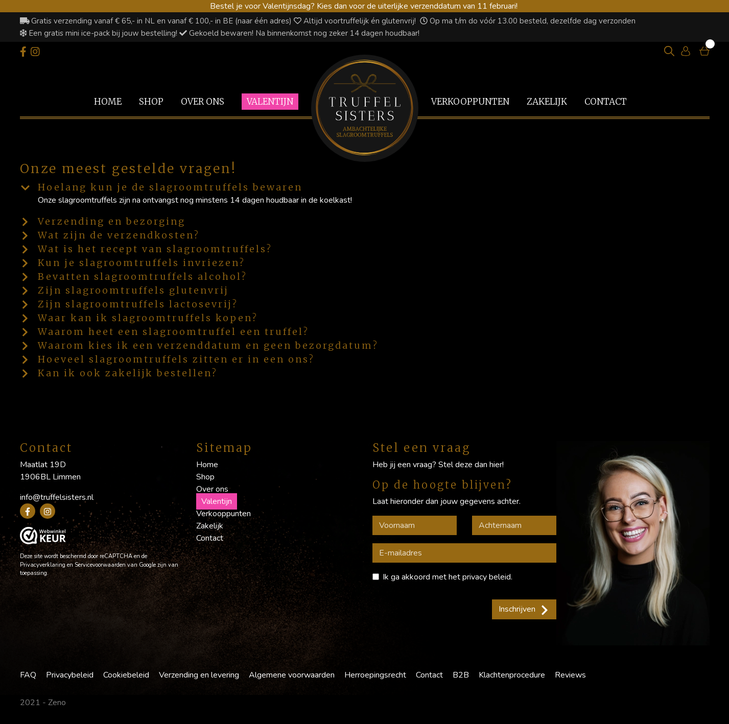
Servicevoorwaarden (100, 565)
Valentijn (270, 101)
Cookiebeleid (126, 675)
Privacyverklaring (42, 565)
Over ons (202, 101)
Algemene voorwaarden (292, 675)
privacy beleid (486, 577)
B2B (461, 675)
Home (108, 101)
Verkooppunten (470, 101)
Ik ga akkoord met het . (447, 577)
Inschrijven (524, 609)
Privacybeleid (69, 675)
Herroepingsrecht (375, 675)
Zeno (57, 702)
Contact (605, 101)
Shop (151, 101)
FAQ (28, 675)
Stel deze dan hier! (471, 464)
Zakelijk (547, 101)
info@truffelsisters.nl (56, 497)
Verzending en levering (199, 675)
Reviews (570, 675)
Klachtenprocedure (512, 675)
